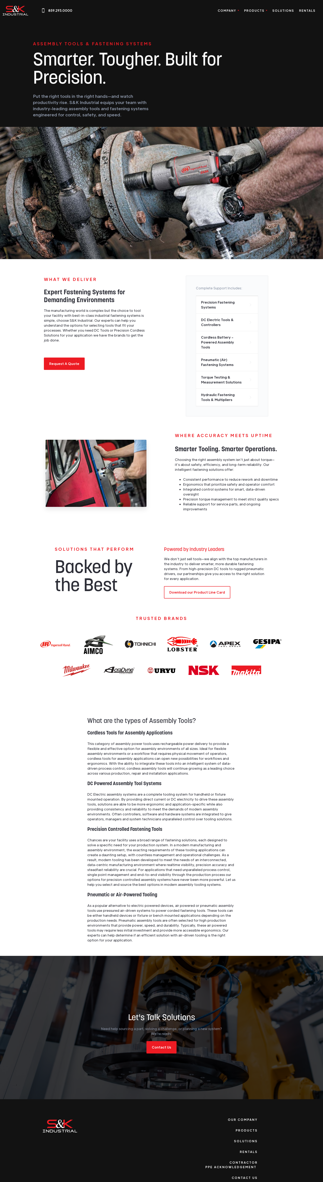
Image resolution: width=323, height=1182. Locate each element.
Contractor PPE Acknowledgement (231, 1165)
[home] (15, 10)
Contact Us (161, 1047)
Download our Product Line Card (197, 592)
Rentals (307, 10)
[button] (228, 10)
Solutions (283, 10)
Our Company (243, 1119)
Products (247, 1130)
